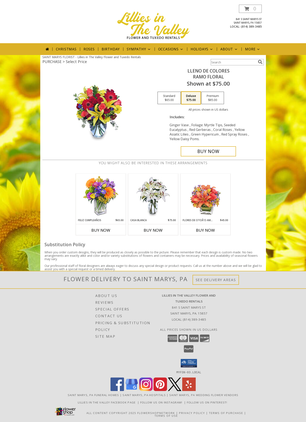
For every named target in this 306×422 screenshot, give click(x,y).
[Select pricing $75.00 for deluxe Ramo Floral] (191, 98)
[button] (250, 9)
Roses (89, 49)
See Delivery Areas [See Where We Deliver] (216, 279)
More (252, 49)
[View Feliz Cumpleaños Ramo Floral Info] (100, 196)
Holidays (202, 49)
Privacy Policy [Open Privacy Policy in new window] (192, 413)
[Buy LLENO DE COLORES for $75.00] (208, 151)
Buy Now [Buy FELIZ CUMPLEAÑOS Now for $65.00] (100, 230)
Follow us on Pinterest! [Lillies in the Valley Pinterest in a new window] (207, 402)
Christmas (66, 49)
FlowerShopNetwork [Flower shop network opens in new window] (156, 413)
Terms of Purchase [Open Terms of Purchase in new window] (226, 413)
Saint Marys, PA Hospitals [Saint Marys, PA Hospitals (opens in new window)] (144, 395)
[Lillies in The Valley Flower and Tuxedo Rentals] (153, 24)
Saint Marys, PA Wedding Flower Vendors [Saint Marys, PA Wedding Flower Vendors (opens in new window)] (203, 395)
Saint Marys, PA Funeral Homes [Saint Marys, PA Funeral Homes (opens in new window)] (93, 395)
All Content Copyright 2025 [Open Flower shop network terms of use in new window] (111, 413)
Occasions (171, 49)
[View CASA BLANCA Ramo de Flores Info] (153, 196)
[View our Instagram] (146, 390)
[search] (260, 62)
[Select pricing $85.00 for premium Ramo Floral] (213, 98)
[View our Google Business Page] (131, 390)
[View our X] (174, 390)
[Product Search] (233, 62)
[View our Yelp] (189, 390)
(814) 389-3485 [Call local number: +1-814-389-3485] (251, 26)
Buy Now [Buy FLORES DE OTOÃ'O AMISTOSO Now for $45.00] (205, 230)
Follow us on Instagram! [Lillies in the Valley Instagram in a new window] (162, 402)
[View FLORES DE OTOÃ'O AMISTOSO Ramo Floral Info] (205, 196)
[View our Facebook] (117, 390)
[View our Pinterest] (160, 390)
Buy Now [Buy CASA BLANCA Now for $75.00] (153, 230)
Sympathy (139, 49)
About (229, 49)
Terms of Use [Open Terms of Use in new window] (166, 415)
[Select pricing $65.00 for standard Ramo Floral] (169, 98)
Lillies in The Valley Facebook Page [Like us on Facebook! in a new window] (107, 402)
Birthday (111, 49)
